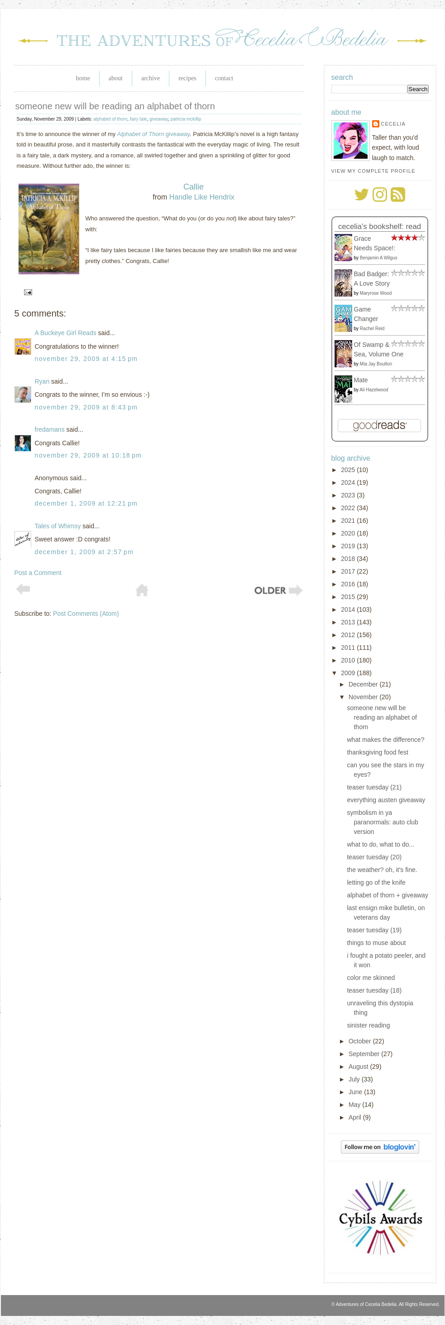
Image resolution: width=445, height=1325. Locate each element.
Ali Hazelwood (373, 389)
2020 (349, 533)
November (364, 697)
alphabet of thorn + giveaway (387, 895)
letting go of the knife (376, 882)
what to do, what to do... (380, 844)
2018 (349, 558)
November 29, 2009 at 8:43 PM (86, 407)
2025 (349, 469)
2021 (349, 520)
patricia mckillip (186, 119)
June (356, 1092)
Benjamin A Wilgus (378, 257)
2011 (349, 647)
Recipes (187, 78)
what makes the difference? (385, 739)
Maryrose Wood (376, 293)
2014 (349, 609)
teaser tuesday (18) (374, 990)
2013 (349, 622)
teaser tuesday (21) (374, 787)
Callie (193, 186)
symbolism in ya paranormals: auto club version (382, 822)
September (365, 1053)
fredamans (50, 429)
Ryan (42, 381)
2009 (349, 673)
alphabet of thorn (110, 119)
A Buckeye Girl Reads (65, 332)
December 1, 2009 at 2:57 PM (84, 551)
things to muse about (376, 942)
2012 (349, 634)
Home (83, 78)
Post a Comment (38, 572)
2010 (349, 660)
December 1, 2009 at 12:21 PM (86, 503)
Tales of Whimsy (58, 526)
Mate (361, 380)
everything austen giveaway (386, 800)
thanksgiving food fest (377, 752)
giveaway (158, 119)
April (356, 1117)
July (355, 1079)
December (364, 684)
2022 (349, 507)
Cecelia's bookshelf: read (379, 226)
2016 (349, 584)
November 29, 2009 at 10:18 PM (88, 455)
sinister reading (368, 1025)
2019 (349, 546)
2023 (349, 495)
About (116, 78)
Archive (150, 78)
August (359, 1066)
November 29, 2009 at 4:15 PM (86, 358)
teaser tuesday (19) (374, 930)
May (355, 1104)
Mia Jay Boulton (376, 363)
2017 (349, 571)
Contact (224, 78)
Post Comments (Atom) (86, 613)
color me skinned (371, 977)
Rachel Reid (372, 328)
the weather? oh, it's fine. (382, 869)
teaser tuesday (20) (374, 857)
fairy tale (138, 119)
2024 (349, 482)
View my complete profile (373, 171)
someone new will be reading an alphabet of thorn (115, 106)
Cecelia (393, 124)
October (361, 1041)
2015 (349, 596)
